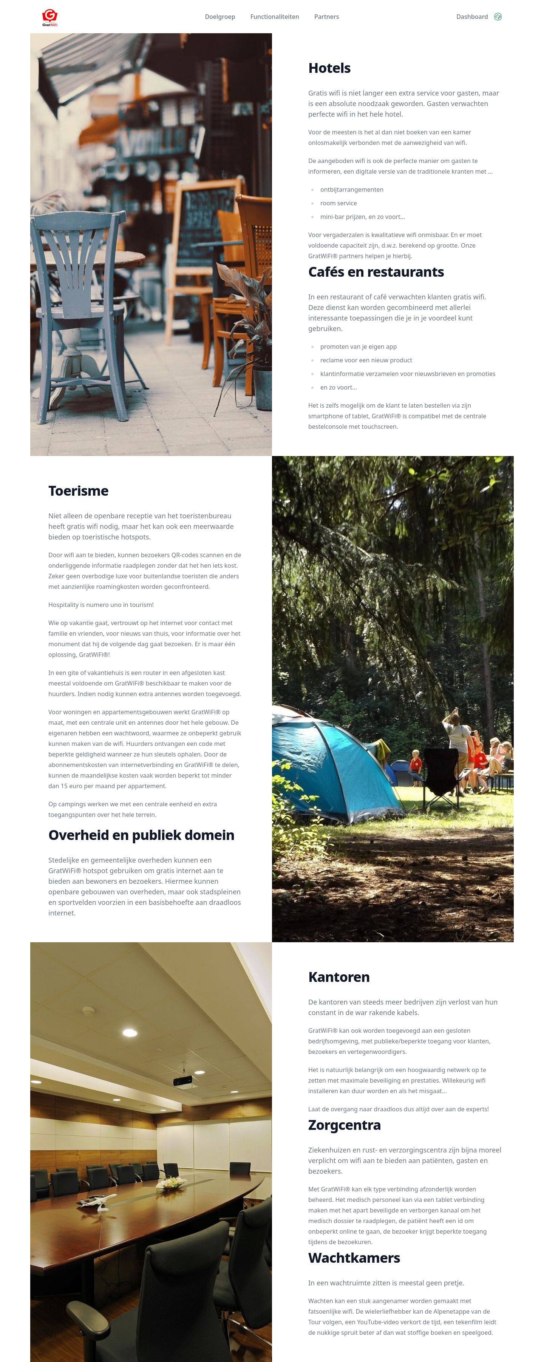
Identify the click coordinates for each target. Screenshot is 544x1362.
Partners (326, 16)
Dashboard (472, 16)
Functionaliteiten (274, 16)
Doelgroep (220, 16)
